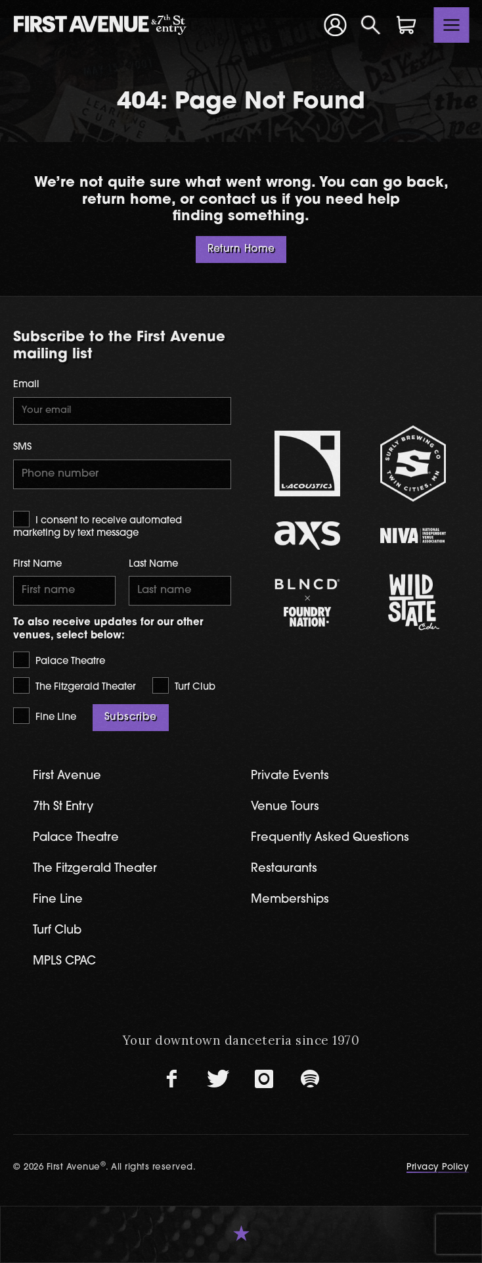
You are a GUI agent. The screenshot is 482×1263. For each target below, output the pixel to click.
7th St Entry (63, 807)
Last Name (153, 564)
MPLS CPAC (64, 961)
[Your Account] (335, 24)
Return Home (241, 249)
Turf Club (183, 685)
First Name (37, 564)
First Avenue (67, 776)
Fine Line (44, 715)
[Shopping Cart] (406, 25)
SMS (22, 447)
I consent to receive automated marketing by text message (97, 524)
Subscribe (130, 718)
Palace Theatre (59, 660)
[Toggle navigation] (452, 25)
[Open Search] (371, 25)
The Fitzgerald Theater (74, 685)
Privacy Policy (437, 1167)
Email (26, 385)
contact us (238, 200)
